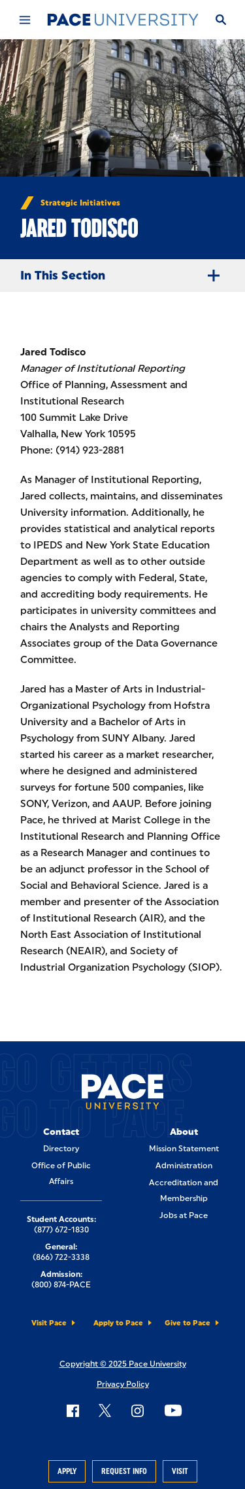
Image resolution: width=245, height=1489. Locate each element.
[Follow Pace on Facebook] (72, 1410)
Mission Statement (184, 1148)
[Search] (220, 19)
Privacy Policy (123, 1384)
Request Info (124, 1471)
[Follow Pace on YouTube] (173, 1410)
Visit (180, 1471)
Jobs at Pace (183, 1215)
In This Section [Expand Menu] (124, 275)
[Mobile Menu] (24, 19)
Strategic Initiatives (80, 202)
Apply (66, 1471)
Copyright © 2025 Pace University (122, 1364)
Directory (61, 1148)
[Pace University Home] (123, 19)
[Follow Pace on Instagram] (137, 1410)
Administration (183, 1165)
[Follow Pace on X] (105, 1410)
